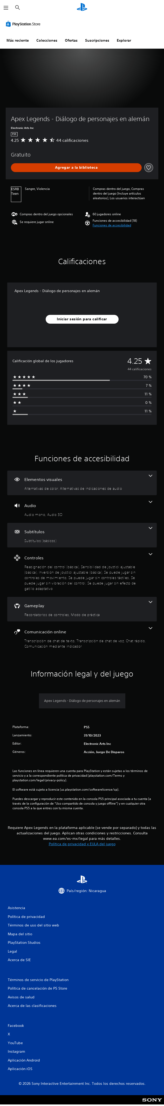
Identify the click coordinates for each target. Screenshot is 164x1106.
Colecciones (46, 40)
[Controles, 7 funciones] (82, 572)
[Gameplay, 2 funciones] (82, 609)
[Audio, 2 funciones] (82, 509)
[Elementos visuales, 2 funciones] (82, 483)
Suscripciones (97, 40)
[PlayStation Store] (24, 24)
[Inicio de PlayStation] (82, 8)
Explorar (124, 40)
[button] (112, 225)
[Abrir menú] (6, 8)
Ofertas (71, 40)
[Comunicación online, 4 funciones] (82, 638)
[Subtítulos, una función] (82, 535)
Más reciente (17, 40)
